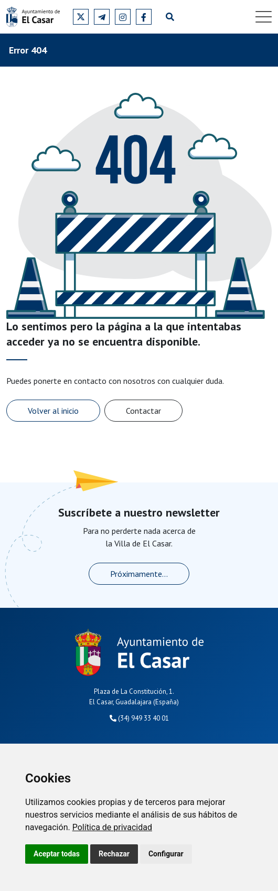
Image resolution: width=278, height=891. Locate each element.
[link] (112, 827)
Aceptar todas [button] (57, 854)
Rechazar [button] (114, 854)
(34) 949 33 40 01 (139, 718)
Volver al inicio (53, 410)
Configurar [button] (166, 854)
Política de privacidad (112, 827)
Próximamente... (139, 573)
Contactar (143, 410)
